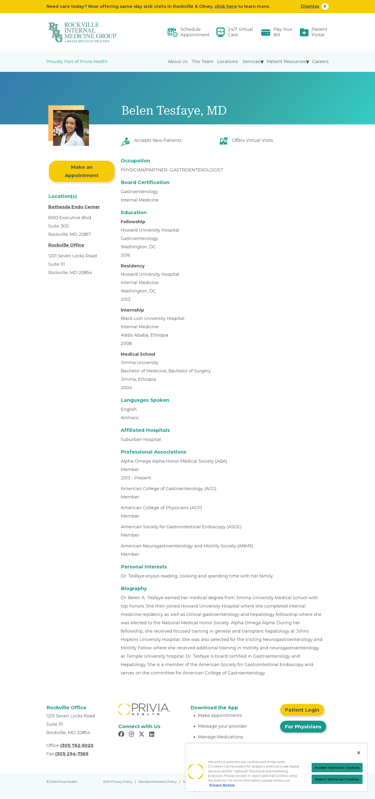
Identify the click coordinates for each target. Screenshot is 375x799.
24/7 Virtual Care (240, 32)
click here (226, 6)
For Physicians (303, 727)
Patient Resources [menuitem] (286, 61)
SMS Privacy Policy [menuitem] (117, 781)
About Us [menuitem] (178, 61)
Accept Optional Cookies (336, 767)
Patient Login (302, 710)
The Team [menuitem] (203, 61)
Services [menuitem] (251, 61)
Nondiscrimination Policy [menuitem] (157, 781)
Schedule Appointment (195, 32)
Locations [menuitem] (227, 61)
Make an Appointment (82, 171)
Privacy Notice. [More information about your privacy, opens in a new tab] (222, 785)
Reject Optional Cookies (337, 779)
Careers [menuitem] (320, 61)
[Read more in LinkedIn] (152, 734)
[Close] (358, 752)
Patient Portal (319, 32)
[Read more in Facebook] (122, 734)
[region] (276, 767)
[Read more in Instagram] (132, 734)
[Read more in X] (142, 734)
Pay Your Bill (283, 32)
